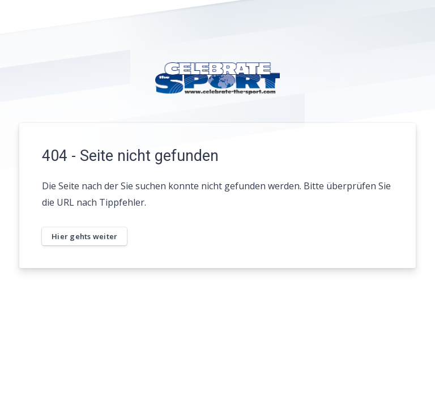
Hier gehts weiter (84, 236)
